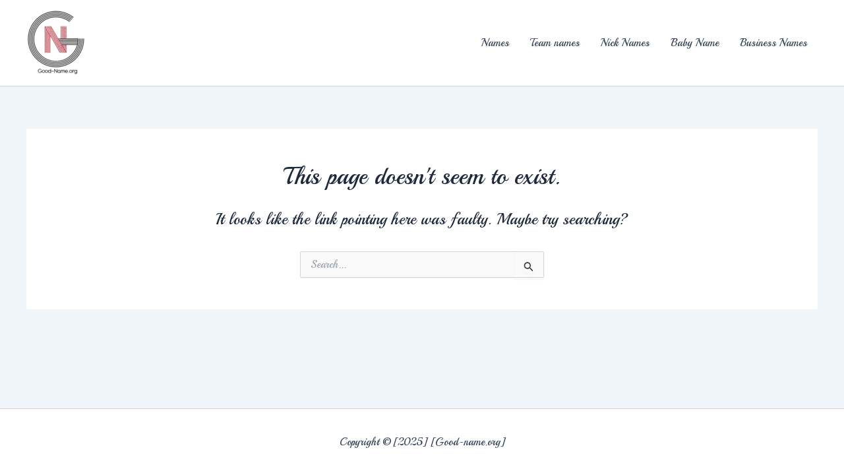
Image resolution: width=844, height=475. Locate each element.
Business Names (773, 42)
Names (495, 42)
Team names (555, 42)
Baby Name (695, 42)
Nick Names (625, 42)
